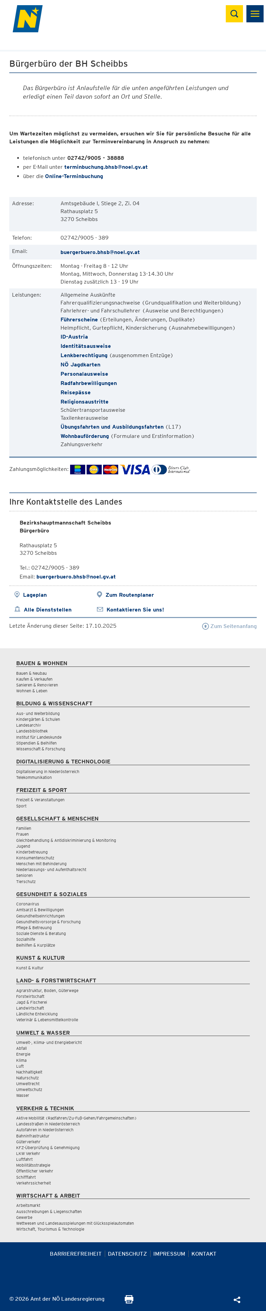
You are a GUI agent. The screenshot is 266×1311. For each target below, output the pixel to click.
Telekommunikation (34, 777)
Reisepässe (75, 392)
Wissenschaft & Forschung (40, 748)
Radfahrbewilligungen (88, 383)
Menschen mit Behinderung (41, 863)
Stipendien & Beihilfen (36, 743)
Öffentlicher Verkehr (34, 1171)
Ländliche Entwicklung (37, 1013)
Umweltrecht (28, 1083)
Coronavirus (27, 903)
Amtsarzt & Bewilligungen (40, 909)
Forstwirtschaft (30, 996)
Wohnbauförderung (84, 436)
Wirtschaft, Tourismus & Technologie (50, 1229)
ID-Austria (74, 336)
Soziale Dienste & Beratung (41, 933)
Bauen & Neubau (31, 673)
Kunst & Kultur (30, 967)
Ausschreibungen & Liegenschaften (49, 1211)
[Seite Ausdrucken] (129, 1301)
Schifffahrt (26, 1177)
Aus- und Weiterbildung (38, 713)
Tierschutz (26, 881)
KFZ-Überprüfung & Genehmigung (48, 1147)
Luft (20, 1066)
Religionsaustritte (84, 401)
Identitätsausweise (85, 346)
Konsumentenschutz (35, 857)
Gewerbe (24, 1217)
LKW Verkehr (28, 1153)
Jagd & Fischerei (31, 1002)
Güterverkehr (28, 1141)
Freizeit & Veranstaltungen (40, 799)
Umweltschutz (29, 1089)
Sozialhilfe (25, 939)
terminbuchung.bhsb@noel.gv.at (106, 167)
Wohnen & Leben (31, 690)
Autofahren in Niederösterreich (45, 1129)
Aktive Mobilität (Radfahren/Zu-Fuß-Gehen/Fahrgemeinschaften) (76, 1118)
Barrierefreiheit (76, 1254)
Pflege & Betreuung (34, 927)
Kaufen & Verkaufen (34, 679)
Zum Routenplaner (130, 595)
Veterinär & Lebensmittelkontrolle (47, 1019)
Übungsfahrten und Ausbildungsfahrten (112, 426)
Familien (23, 828)
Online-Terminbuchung (74, 176)
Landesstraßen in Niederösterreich (48, 1123)
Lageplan (35, 595)
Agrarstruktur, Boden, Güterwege (47, 990)
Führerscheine (79, 319)
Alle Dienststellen (47, 609)
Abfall (21, 1048)
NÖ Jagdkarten (80, 364)
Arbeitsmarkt (28, 1205)
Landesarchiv (28, 725)
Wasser (22, 1095)
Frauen (22, 834)
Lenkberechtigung (84, 355)
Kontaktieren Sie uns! (135, 609)
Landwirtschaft (30, 1008)
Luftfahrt (24, 1159)
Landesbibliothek (32, 731)
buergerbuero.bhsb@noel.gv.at (100, 252)
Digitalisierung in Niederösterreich (47, 771)
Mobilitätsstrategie (33, 1165)
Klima (21, 1060)
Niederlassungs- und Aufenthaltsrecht (51, 869)
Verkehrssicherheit (33, 1183)
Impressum (169, 1254)
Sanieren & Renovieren (37, 684)
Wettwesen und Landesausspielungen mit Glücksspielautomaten (75, 1223)
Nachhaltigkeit (29, 1072)
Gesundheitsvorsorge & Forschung (48, 921)
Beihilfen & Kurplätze (35, 945)
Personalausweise (84, 374)
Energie (23, 1054)
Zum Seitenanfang (229, 626)
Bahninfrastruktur (32, 1135)
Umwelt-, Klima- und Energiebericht (49, 1042)
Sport (21, 805)
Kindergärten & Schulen (38, 719)
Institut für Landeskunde (39, 737)
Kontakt (204, 1254)
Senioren (24, 875)
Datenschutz (127, 1254)
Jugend (23, 846)
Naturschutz (27, 1077)
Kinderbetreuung (32, 852)
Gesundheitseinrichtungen (40, 915)
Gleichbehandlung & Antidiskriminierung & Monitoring (66, 840)
